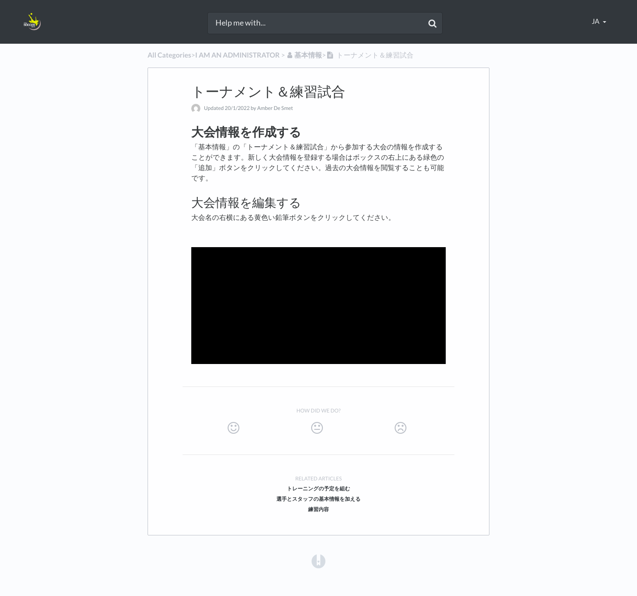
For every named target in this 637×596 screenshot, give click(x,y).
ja (596, 21)
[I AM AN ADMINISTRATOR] (237, 55)
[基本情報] (304, 55)
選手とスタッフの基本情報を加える (319, 499)
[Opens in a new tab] (318, 561)
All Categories (169, 55)
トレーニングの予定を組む (318, 488)
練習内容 (318, 509)
